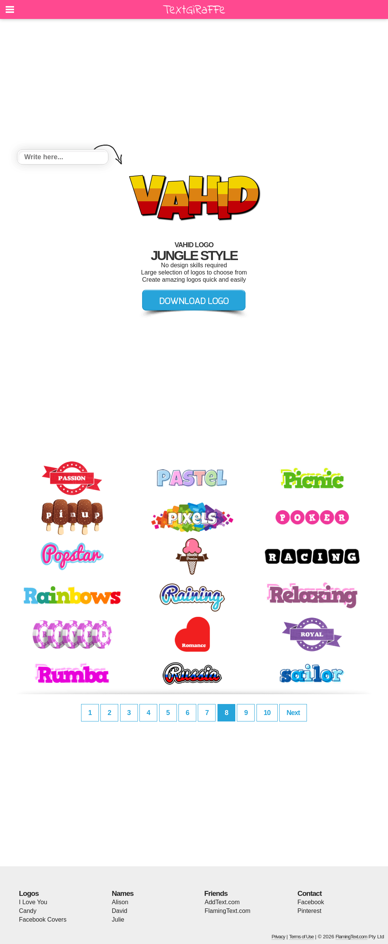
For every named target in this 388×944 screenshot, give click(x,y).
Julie (118, 919)
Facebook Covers (42, 919)
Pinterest (309, 911)
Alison (120, 902)
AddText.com (222, 902)
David (119, 911)
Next (293, 713)
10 (267, 713)
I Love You (33, 902)
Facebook (310, 902)
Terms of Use (301, 936)
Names (122, 893)
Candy (27, 911)
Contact (309, 893)
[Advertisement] (194, 85)
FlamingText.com (227, 911)
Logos (29, 893)
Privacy (278, 936)
